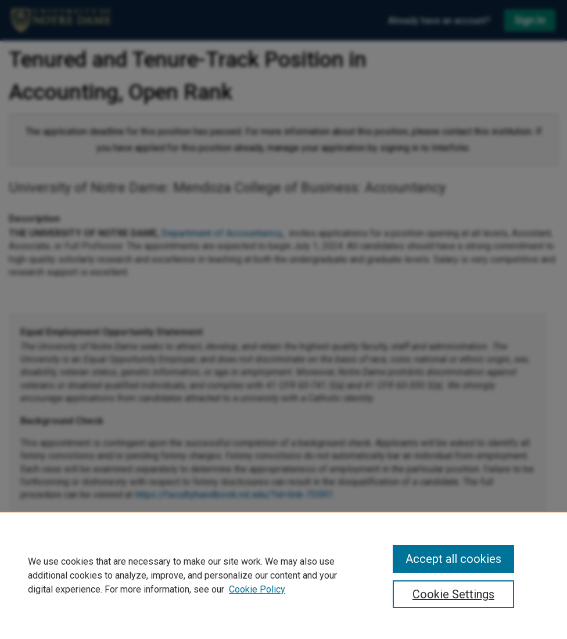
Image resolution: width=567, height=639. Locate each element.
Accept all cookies (453, 559)
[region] (283, 575)
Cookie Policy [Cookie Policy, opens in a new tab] (257, 589)
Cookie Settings (453, 594)
